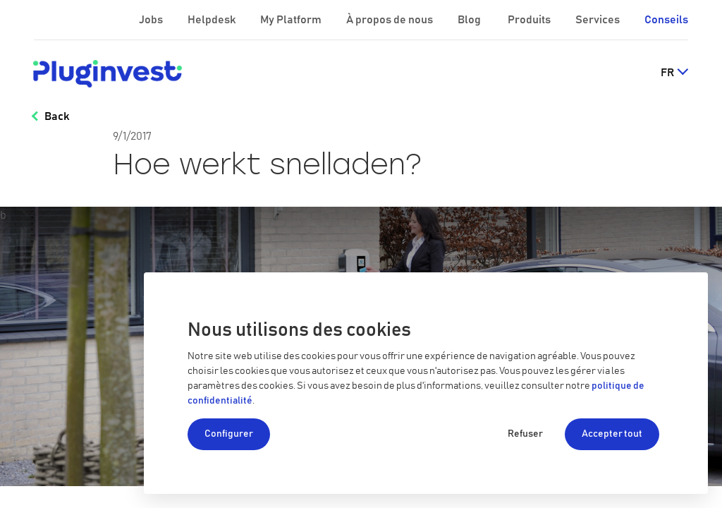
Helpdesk (213, 19)
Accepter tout (612, 434)
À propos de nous (390, 19)
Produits (530, 19)
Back (56, 116)
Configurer (228, 434)
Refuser (525, 434)
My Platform (291, 19)
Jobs (152, 19)
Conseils (666, 19)
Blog (470, 19)
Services (598, 19)
